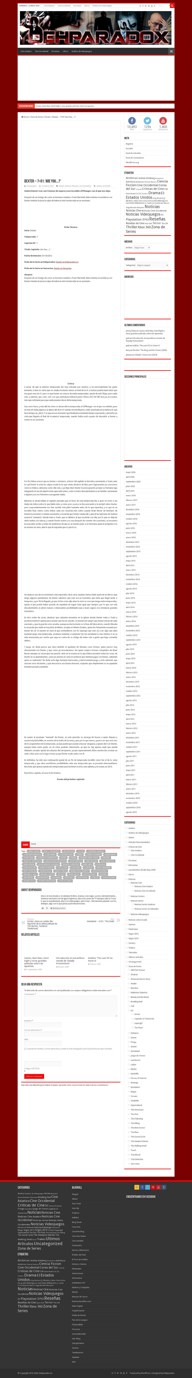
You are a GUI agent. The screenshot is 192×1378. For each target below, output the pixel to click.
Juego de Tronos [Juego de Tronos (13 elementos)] (40, 1209)
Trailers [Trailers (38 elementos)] (41, 1239)
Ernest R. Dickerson (32, 796)
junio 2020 (130, 486)
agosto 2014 (131, 589)
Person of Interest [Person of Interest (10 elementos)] (25, 1227)
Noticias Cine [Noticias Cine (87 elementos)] (133, 210)
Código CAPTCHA (31, 1004)
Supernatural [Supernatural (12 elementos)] (23, 1232)
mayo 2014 (130, 603)
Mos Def (61, 810)
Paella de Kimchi (79, 1315)
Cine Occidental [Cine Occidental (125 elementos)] (147, 185)
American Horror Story (140, 979)
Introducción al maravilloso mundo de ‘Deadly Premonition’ (70, 896)
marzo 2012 (131, 724)
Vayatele (75, 1357)
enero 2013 (131, 677)
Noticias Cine (136, 883)
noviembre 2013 (133, 630)
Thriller (95, 813)
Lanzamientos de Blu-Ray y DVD (142, 870)
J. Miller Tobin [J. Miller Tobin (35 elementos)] (138, 201)
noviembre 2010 (133, 798)
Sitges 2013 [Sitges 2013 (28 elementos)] (41, 1230)
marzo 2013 (131, 668)
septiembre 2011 (133, 752)
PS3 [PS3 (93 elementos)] (146, 219)
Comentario (30, 929)
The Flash (139, 1028)
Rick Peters (28, 813)
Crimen (80, 790)
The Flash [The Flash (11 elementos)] (41, 1232)
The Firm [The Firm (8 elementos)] (33, 1233)
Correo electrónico (33, 965)
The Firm (134, 1114)
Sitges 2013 (133, 938)
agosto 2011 (131, 756)
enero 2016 (131, 537)
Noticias (132, 879)
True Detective (137, 1159)
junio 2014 (130, 598)
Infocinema (77, 1278)
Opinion (132, 924)
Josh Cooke (62, 803)
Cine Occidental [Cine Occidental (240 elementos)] (42, 1201)
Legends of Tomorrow (144, 1019)
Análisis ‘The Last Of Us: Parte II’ (146, 345)
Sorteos (132, 943)
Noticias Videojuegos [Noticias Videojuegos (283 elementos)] (47, 1224)
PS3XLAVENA (77, 1324)
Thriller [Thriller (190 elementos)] (131, 227)
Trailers (132, 948)
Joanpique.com (78, 1283)
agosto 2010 (131, 812)
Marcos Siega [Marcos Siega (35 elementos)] (34, 1285)
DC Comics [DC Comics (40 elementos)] (143, 194)
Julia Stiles (75, 803)
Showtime (56, 813)
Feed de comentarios (135, 158)
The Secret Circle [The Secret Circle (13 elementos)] (25, 1235)
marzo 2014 (131, 612)
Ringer (133, 1092)
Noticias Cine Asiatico (144, 886)
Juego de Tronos (138, 1055)
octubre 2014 (131, 584)
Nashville (134, 1074)
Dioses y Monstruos (80, 1250)
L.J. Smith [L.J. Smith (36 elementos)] (148, 203)
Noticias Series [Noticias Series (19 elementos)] (40, 1220)
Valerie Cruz (29, 816)
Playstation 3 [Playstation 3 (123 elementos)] (135, 219)
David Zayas (29, 793)
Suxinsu (75, 1348)
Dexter (48, 117)
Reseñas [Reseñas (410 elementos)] (157, 219)
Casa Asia (76, 1227)
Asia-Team (76, 1203)
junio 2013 (130, 654)
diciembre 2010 (132, 793)
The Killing (135, 1123)
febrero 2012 (131, 728)
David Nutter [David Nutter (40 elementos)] (131, 194)
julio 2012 (130, 705)
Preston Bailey (90, 810)
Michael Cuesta (47, 810)
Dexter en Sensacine (62, 268)
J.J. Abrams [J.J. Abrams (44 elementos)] (45, 1280)
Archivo (129, 247)
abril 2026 (130, 477)
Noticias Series (137, 901)
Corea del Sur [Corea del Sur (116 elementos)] (49, 1267)
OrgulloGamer (78, 1311)
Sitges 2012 (133, 934)
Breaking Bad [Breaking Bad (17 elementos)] (44, 1197)
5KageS (75, 1194)
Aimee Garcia (33, 786)
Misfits (133, 1069)
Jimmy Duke (131, 331)
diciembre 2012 (132, 682)
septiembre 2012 (133, 696)
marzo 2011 (131, 779)
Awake (133, 983)
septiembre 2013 (133, 640)
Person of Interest (138, 1078)
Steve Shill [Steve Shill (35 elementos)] (148, 224)
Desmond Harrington (47, 793)
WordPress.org (132, 162)
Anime (131, 837)
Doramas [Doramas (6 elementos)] (58, 1206)
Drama (73, 793)
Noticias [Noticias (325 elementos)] (152, 206)
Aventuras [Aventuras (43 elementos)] (140, 182)
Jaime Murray (91, 796)
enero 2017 (131, 505)
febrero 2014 (131, 616)
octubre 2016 (131, 519)
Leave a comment (103, 186)
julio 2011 (130, 761)
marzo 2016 (131, 533)
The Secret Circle (138, 1137)
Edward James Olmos (89, 793)
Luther (133, 1065)
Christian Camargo (96, 786)
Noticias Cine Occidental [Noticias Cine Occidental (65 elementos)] (153, 210)
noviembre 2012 (133, 686)
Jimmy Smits (87, 800)
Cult (132, 1006)
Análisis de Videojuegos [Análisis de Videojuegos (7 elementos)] (34, 1194)
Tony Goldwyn (109, 813)
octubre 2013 (131, 635)
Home (25, 117)
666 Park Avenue (138, 970)
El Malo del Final (79, 1255)
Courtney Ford (66, 790)
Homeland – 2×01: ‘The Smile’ (99, 855)
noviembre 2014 (133, 579)
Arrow (137, 1014)
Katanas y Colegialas (81, 1287)
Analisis (132, 828)
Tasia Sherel (83, 813)
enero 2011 (131, 789)
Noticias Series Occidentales (147, 909)
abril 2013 (130, 663)
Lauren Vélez (45, 806)
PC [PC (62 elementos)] (162, 214)
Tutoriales (133, 952)
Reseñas (103, 810)
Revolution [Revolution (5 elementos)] (56, 1228)
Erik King (106, 793)
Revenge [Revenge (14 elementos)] (47, 1227)
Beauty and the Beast (140, 997)
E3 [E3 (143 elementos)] (162, 193)
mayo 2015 (130, 561)
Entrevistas (133, 865)
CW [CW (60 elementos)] (166, 189)
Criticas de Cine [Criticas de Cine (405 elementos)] (31, 1205)
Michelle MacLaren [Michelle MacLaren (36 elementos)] (137, 207)
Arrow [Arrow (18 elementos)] (47, 1193)
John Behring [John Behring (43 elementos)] (158, 201)
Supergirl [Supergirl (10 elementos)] (59, 1230)
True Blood (135, 1155)
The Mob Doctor (138, 1128)
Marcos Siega (61, 806)
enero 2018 (131, 495)
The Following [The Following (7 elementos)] (51, 1233)
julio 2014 (130, 593)
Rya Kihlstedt (42, 813)
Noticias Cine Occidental (145, 891)
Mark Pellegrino (100, 806)
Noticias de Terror (80, 1297)
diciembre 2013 (132, 626)
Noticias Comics (137, 896)
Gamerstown (77, 1273)
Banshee (134, 988)
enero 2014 (131, 621)
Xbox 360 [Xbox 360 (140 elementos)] (144, 227)
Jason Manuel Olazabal (48, 800)
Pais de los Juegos (80, 1320)
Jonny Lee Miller (46, 803)
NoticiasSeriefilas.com (81, 1301)
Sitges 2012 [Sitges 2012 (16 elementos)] (29, 1230)
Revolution (135, 1087)
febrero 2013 (131, 672)
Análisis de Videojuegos (102, 6)
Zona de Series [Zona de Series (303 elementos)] (29, 1248)
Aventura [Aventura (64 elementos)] (130, 181)
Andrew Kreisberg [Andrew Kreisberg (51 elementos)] (147, 178)
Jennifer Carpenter (71, 800)
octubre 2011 (131, 747)
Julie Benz (88, 803)
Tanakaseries (77, 1352)
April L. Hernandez (52, 786)
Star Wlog (76, 1338)
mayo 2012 (130, 714)
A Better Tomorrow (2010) (146, 355)
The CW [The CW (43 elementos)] (164, 223)
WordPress (145, 1373)
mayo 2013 (130, 658)
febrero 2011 (131, 784)
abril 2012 (130, 719)
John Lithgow (30, 803)
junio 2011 (130, 765)
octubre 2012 (131, 691)
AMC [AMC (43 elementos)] (136, 178)
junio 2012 (130, 710)
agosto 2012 (131, 700)
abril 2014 (130, 607)
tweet (33, 779)
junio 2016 (130, 528)
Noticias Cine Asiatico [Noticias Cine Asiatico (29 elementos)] (29, 1216)
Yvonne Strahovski (47, 816)
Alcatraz (134, 974)
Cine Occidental (64, 6)
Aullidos (75, 1217)
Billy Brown (69, 786)
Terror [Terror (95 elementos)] (157, 223)
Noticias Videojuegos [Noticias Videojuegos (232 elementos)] (143, 214)
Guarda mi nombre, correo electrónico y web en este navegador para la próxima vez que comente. (69, 984)
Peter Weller (74, 810)
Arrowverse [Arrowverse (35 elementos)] (159, 178)
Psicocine (76, 1329)
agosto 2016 (131, 523)
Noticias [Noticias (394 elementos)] (34, 1212)
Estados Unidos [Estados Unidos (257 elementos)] (139, 197)
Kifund (75, 1292)
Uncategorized (135, 962)
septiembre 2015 (133, 551)
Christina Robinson (32, 790)
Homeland (135, 1051)
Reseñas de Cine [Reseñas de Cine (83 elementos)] (135, 223)
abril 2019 (130, 491)
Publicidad (133, 929)
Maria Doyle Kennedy (80, 806)
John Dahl (100, 800)
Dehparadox (31, 186)
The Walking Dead (138, 1146)
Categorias (130, 265)
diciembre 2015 (132, 542)
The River (135, 1132)
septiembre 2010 (133, 807)
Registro (129, 144)
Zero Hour (135, 1164)
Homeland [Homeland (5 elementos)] (28, 1209)
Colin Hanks (50, 790)
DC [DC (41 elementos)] (46, 1205)
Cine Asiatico (49, 6)
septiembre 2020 (133, 481)
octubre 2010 (131, 803)
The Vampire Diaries (139, 1141)
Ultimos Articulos (72, 186)
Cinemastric (77, 1245)
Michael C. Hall (30, 810)
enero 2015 (131, 570)
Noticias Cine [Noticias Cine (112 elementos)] (50, 1212)
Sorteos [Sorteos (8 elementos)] (51, 1230)
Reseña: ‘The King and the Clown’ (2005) (150, 350)
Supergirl (138, 1023)
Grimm (134, 1046)
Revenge (134, 1083)
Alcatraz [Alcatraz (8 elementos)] (21, 1194)
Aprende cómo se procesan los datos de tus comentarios (83, 1020)
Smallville (135, 1101)
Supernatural (136, 1105)
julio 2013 (130, 649)
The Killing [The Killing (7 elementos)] (61, 1233)
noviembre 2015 (133, 547)
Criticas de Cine (135, 847)
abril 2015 (130, 565)
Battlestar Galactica (139, 992)
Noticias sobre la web (138, 920)
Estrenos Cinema (79, 1264)
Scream (134, 1096)
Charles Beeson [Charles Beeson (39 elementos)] (150, 182)
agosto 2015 (131, 556)
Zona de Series (36, 117)
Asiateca (75, 1213)
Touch (133, 1150)
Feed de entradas (133, 153)
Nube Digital (77, 1306)
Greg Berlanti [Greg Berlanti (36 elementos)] (158, 198)
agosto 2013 (131, 644)
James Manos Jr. (107, 796)
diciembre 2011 (132, 738)
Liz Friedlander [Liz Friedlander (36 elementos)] (157, 203)
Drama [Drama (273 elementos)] (154, 193)
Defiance (134, 1033)
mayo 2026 (130, 472)
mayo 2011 (130, 770)
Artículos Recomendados (139, 842)
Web (26, 975)
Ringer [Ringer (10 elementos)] (20, 1230)
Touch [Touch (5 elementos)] (34, 1240)
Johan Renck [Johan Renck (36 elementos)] (148, 201)
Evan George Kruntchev (55, 796)
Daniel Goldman (94, 790)
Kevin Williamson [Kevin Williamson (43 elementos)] (137, 203)
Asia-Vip (75, 1208)
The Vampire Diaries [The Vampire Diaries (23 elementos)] (44, 1235)
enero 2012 (131, 733)
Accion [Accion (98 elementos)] (130, 177)
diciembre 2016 (132, 509)
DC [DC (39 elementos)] (137, 194)
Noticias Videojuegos (140, 914)
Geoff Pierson (76, 796)
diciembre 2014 (132, 575)
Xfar (74, 1362)
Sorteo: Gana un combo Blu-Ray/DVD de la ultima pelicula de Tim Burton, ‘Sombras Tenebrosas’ (42, 859)
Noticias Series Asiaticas (145, 904)
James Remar (29, 800)
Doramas (77, 6)
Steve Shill (69, 813)
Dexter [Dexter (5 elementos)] (51, 1206)
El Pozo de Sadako (80, 1259)
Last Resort (135, 1060)
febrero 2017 (131, 500)
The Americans (137, 1110)
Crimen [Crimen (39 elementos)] (139, 189)
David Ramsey (110, 790)
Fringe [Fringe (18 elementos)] (21, 1208)
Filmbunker (76, 1269)
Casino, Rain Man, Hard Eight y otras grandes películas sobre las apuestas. (65, 106)
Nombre (28, 956)
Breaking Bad (136, 1001)
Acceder (129, 148)
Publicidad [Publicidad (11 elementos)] (38, 1227)
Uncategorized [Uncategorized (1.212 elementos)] (48, 1243)
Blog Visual (76, 1222)
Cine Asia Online (79, 1236)
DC (132, 1010)
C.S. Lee (81, 786)
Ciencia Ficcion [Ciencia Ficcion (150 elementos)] (50, 1264)
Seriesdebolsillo (79, 1334)
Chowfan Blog (78, 1231)
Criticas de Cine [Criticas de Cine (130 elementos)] (153, 189)
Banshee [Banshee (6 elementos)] (34, 1197)
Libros (86, 6)
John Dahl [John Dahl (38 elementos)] (38, 1283)
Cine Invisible (77, 1241)
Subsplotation (78, 1343)
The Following (137, 1119)
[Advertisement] (96, 78)
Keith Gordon (30, 806)
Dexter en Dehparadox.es (67, 262)
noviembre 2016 (133, 514)
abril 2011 (130, 775)
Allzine (75, 1199)
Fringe (133, 1042)
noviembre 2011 (133, 742)
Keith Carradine (104, 803)
